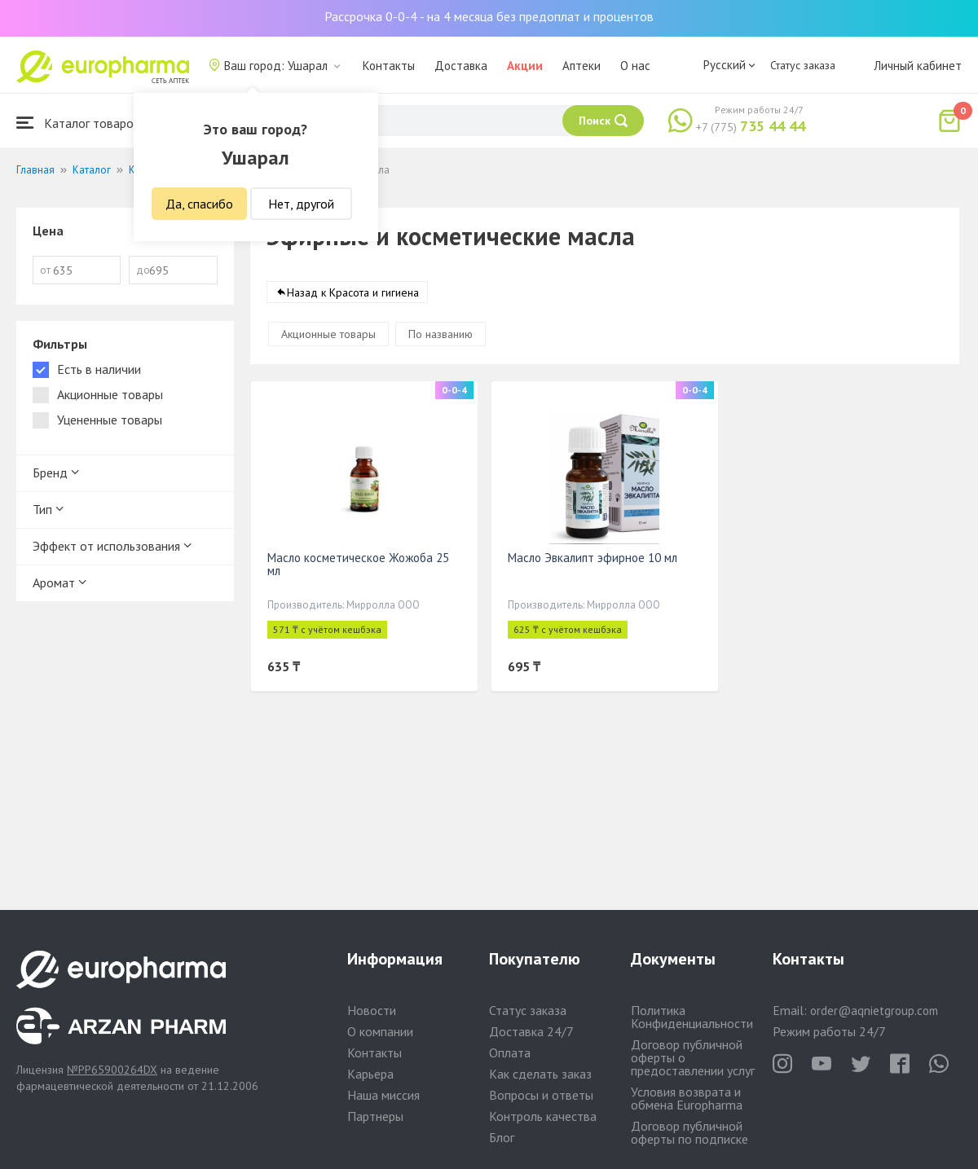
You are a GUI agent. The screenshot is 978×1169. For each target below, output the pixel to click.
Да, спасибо (199, 204)
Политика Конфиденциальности (692, 1016)
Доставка (460, 65)
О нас (635, 65)
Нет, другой (301, 204)
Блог (501, 1137)
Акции (525, 65)
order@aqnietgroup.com (874, 1010)
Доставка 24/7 (531, 1031)
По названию (440, 334)
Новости (371, 1010)
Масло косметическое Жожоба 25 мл (358, 564)
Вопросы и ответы (541, 1095)
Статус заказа (802, 65)
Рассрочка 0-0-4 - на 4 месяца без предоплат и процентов (489, 16)
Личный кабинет (918, 65)
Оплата (510, 1052)
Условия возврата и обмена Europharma (686, 1098)
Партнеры (375, 1116)
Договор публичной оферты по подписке (689, 1132)
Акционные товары (328, 334)
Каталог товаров (78, 122)
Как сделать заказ (540, 1074)
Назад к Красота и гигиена (353, 292)
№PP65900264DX (112, 1069)
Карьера (370, 1074)
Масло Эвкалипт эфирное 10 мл (592, 557)
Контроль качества (543, 1116)
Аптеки (581, 65)
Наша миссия (383, 1095)
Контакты (389, 65)
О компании (380, 1031)
